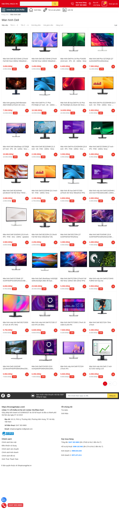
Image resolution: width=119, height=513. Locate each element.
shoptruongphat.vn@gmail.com (21, 429)
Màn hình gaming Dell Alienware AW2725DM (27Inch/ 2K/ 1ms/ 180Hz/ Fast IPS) (14, 105)
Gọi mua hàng (81, 2)
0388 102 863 (78, 446)
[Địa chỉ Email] (92, 395)
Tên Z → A (25, 25)
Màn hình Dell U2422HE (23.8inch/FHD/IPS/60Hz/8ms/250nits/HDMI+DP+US (16, 368)
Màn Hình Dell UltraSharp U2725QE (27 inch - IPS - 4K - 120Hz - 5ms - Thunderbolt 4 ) (16, 149)
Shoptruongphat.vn (24, 465)
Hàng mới (59, 25)
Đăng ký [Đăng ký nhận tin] (113, 396)
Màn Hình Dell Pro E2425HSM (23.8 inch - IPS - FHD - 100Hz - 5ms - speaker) (73, 149)
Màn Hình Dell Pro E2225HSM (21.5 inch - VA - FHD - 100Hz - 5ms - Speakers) (102, 105)
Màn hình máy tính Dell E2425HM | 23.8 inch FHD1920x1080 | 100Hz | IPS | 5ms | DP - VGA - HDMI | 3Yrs (102, 193)
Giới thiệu (37, 10)
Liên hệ (70, 10)
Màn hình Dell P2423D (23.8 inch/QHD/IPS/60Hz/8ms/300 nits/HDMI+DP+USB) (42, 368)
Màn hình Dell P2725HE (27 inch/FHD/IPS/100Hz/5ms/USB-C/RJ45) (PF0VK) (14, 280)
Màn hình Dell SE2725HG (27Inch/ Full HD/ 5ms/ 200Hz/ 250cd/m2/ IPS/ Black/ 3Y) (15, 61)
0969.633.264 (77, 451)
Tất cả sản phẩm (54, 10)
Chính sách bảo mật (9, 442)
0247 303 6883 (81, 5)
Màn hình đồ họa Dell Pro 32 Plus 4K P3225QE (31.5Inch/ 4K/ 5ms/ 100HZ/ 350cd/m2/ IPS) (72, 105)
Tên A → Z (14, 25)
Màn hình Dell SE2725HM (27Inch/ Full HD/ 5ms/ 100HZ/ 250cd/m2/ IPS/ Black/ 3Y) (44, 61)
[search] (55, 4)
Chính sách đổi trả (8, 456)
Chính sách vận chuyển (10, 449)
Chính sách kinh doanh (10, 452)
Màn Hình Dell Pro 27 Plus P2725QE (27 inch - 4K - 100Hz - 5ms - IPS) (44, 105)
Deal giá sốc (113, 4)
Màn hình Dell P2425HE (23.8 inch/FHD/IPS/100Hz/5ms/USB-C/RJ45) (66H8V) (100, 236)
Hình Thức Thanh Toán (10, 459)
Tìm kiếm (64, 410)
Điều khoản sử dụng (9, 446)
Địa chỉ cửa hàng (96, 4)
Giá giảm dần (48, 25)
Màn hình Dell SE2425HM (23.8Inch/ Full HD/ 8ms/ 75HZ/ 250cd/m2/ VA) (14, 193)
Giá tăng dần (36, 25)
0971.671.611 (77, 455)
